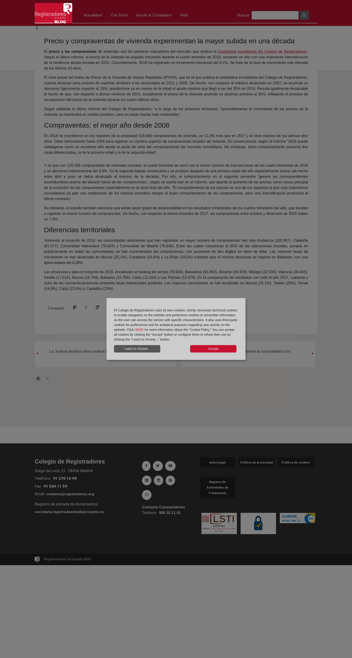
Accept (213, 349)
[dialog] (176, 329)
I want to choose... (137, 349)
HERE (139, 329)
